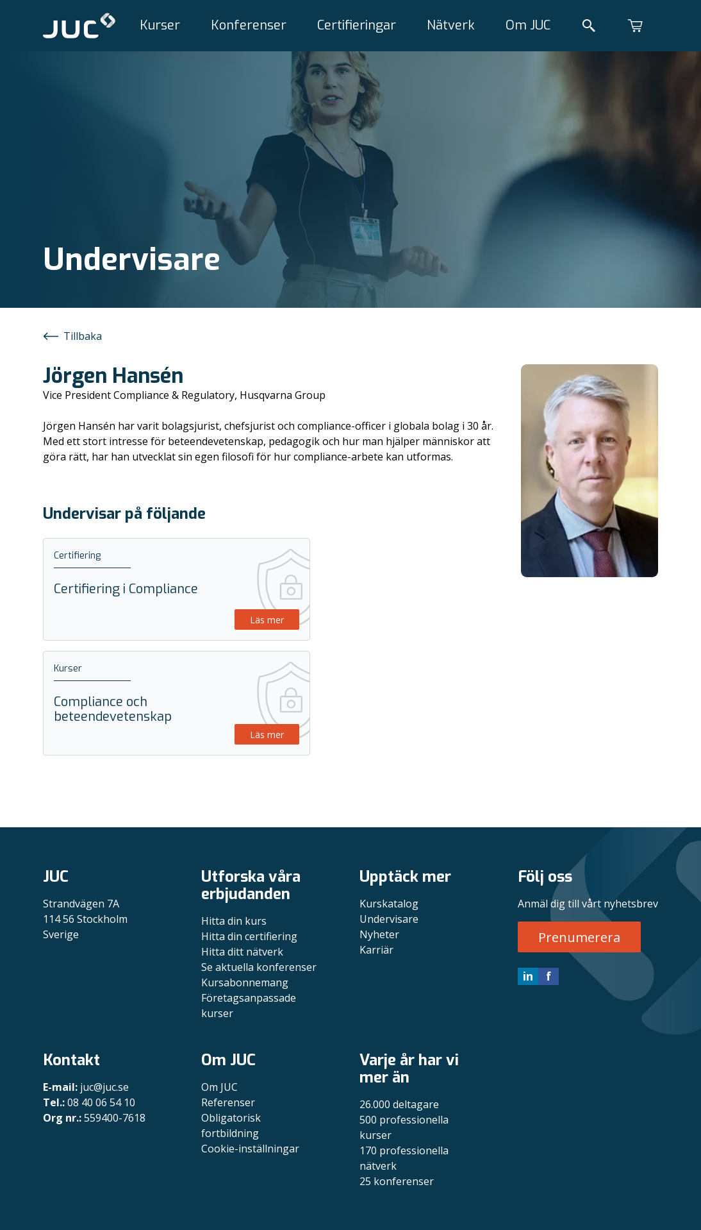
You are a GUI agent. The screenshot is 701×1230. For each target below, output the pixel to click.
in (528, 976)
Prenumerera (579, 937)
